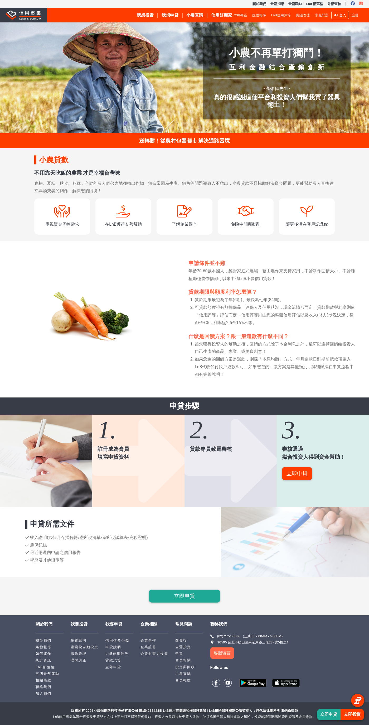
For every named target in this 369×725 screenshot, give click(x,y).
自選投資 (183, 647)
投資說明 (78, 640)
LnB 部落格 (314, 4)
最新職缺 (295, 4)
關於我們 (259, 4)
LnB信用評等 (281, 15)
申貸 (179, 654)
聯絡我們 (43, 687)
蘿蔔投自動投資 (84, 647)
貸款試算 (113, 660)
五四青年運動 (47, 674)
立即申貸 (297, 473)
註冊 (355, 15)
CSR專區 (240, 15)
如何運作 (43, 654)
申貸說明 (113, 647)
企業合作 (148, 640)
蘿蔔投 (181, 640)
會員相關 (183, 660)
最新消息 (277, 4)
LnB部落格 (45, 667)
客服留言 (222, 652)
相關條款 (43, 680)
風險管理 (303, 15)
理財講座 (78, 660)
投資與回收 (185, 667)
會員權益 (183, 680)
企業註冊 (148, 647)
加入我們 (43, 693)
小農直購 (183, 674)
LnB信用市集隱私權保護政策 (184, 711)
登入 (340, 15)
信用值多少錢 (117, 640)
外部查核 (334, 4)
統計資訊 (43, 660)
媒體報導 (259, 15)
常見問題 (322, 15)
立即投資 (352, 714)
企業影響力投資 (154, 654)
